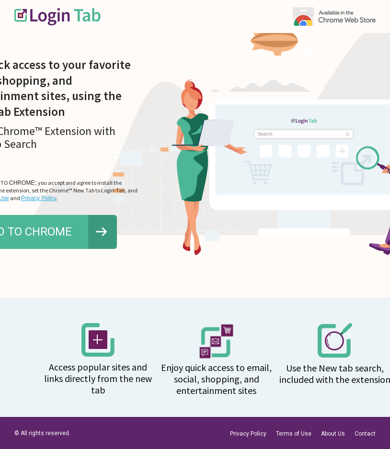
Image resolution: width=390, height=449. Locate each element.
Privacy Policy (39, 198)
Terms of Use (293, 433)
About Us (333, 433)
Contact (365, 433)
